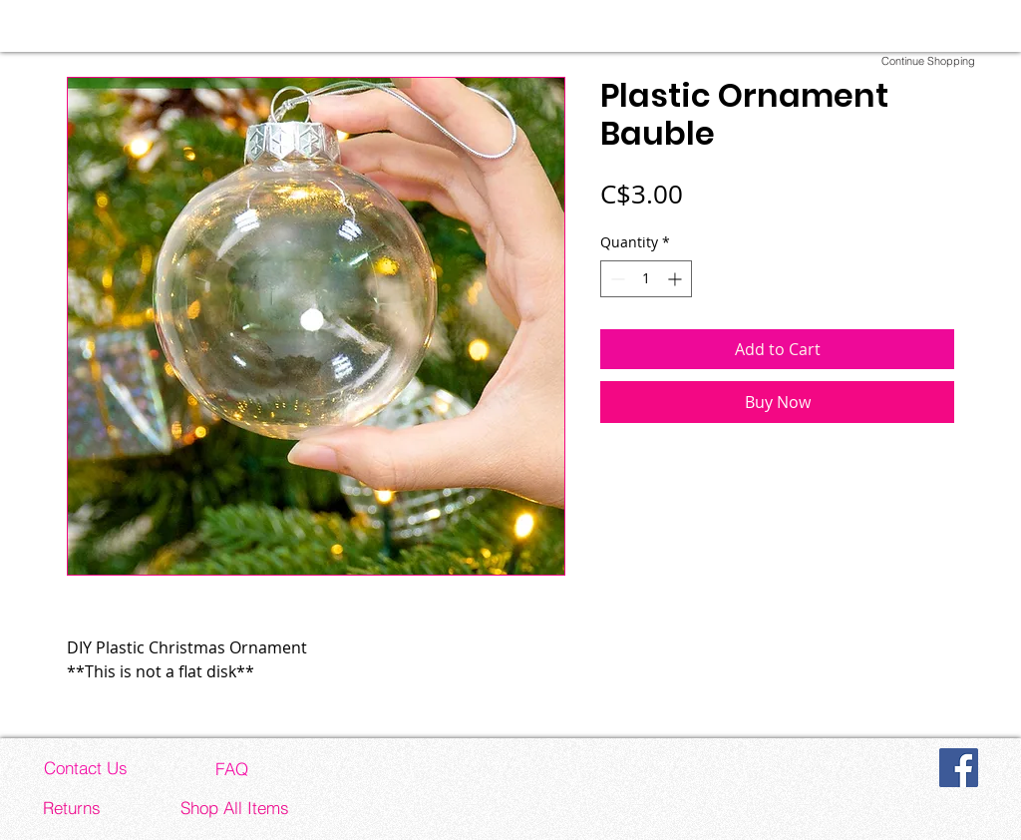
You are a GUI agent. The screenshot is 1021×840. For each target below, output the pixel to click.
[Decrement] (615, 278)
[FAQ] (231, 768)
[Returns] (72, 807)
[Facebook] (958, 767)
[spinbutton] (646, 278)
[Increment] (676, 278)
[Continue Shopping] (928, 61)
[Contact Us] (86, 767)
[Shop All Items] (234, 807)
